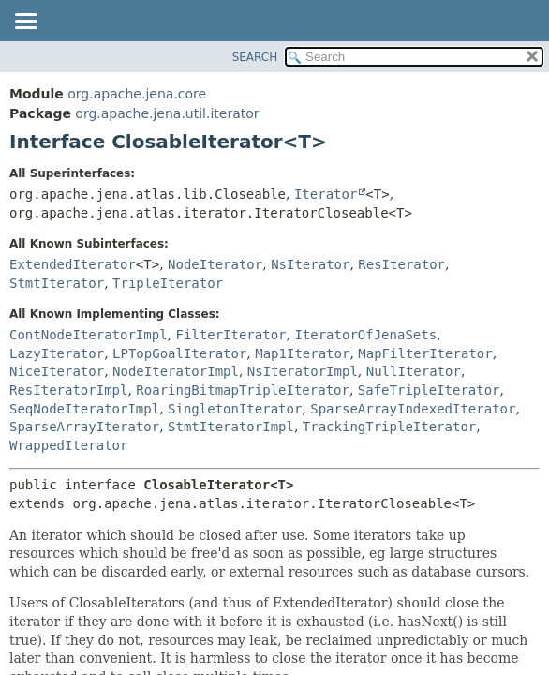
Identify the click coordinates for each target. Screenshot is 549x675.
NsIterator (310, 264)
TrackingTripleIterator (389, 426)
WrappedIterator (68, 445)
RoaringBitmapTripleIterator (242, 390)
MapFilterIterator (425, 353)
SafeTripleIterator (429, 390)
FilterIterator (230, 334)
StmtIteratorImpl (231, 426)
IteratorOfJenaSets (365, 334)
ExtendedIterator (72, 264)
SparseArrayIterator (84, 426)
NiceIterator (56, 371)
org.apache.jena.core (136, 93)
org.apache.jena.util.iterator (167, 113)
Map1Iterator (302, 353)
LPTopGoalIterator (179, 353)
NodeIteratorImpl (175, 371)
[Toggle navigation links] (25, 22)
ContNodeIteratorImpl (88, 334)
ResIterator (401, 264)
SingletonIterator (235, 408)
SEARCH (255, 57)
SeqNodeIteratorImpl (84, 408)
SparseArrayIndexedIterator (412, 408)
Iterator (325, 194)
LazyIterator (56, 353)
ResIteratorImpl (68, 390)
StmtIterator (56, 283)
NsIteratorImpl (302, 371)
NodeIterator (215, 264)
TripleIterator (167, 283)
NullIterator (413, 371)
